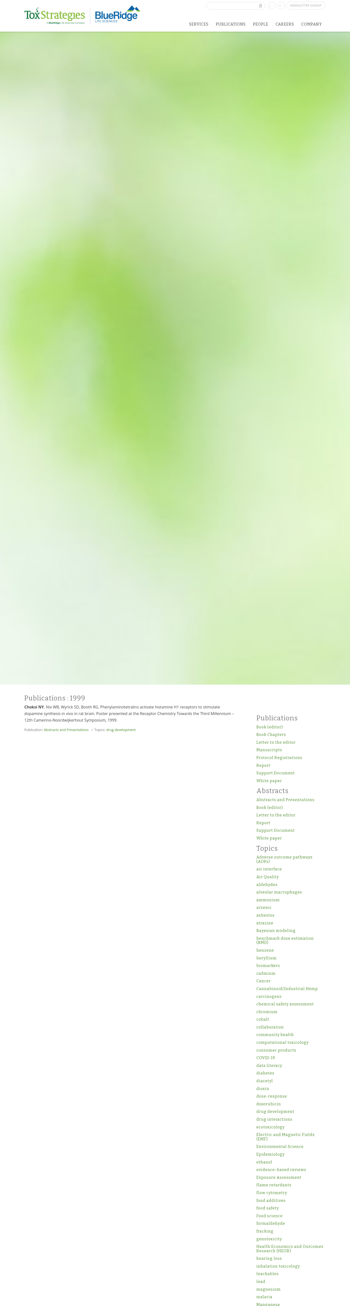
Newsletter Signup (305, 5)
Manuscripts (269, 750)
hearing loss (269, 1258)
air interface (269, 869)
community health (275, 1034)
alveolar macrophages (279, 892)
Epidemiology (270, 1154)
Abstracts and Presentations (66, 729)
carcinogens (269, 996)
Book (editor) (269, 727)
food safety (267, 1208)
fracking (264, 1231)
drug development (121, 729)
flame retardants (273, 1185)
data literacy (269, 1065)
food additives (271, 1200)
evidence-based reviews (281, 1169)
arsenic (264, 907)
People (260, 24)
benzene (265, 950)
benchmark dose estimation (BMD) (285, 940)
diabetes (265, 1073)
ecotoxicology (270, 1127)
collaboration (270, 1027)
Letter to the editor (276, 742)
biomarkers (268, 965)
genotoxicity (269, 1239)
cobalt (262, 1019)
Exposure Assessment (278, 1177)
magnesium (268, 1289)
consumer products (276, 1050)
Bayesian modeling (276, 930)
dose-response (271, 1096)
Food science (269, 1216)
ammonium (268, 900)
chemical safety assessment (285, 1004)
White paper (269, 780)
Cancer (263, 981)
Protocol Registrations (279, 757)
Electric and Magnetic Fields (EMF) (285, 1136)
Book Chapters (271, 734)
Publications (231, 24)
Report (263, 765)
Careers (285, 24)
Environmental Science (280, 1146)
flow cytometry (271, 1192)
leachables (267, 1273)
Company (311, 24)
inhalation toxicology (278, 1266)
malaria (264, 1297)
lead (260, 1281)
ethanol (264, 1162)
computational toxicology (282, 1042)
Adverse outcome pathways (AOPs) (284, 859)
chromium (267, 1012)
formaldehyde (270, 1223)
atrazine (264, 923)
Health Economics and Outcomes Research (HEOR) (290, 1248)
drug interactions (274, 1119)
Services (199, 24)
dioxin (262, 1088)
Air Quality (267, 877)
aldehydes (267, 884)
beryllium (266, 958)
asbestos (265, 915)
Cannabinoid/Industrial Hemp (287, 988)
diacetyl (264, 1081)
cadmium (266, 973)
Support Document (275, 773)
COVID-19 (265, 1058)
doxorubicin (268, 1104)
